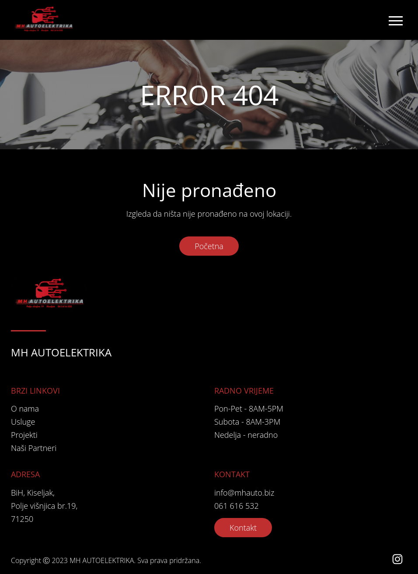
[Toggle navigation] (395, 20)
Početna (209, 246)
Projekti (24, 435)
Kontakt (243, 527)
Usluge (23, 421)
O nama (25, 408)
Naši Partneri (33, 448)
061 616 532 (236, 505)
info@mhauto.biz (244, 492)
